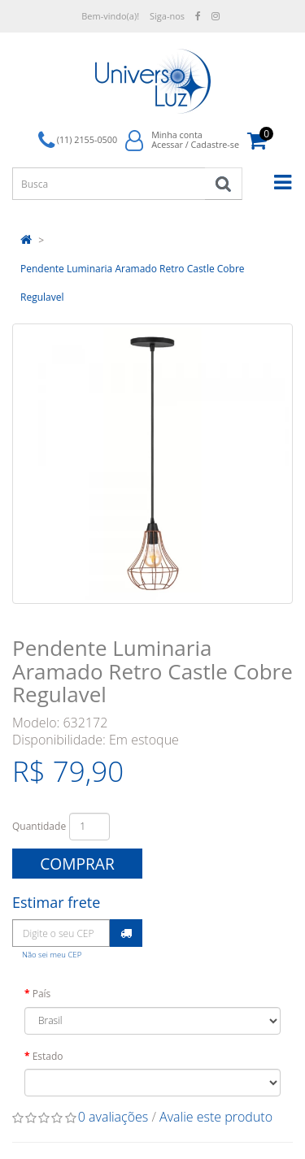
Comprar (77, 864)
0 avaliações (113, 1117)
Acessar (167, 144)
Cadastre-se (214, 144)
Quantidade (39, 826)
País (42, 994)
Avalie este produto (215, 1117)
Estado (48, 1056)
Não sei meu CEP (51, 954)
